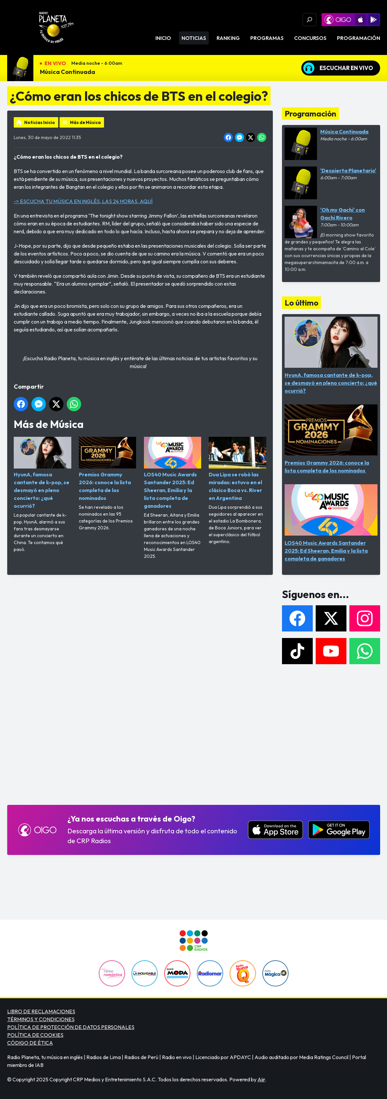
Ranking (228, 38)
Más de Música (85, 122)
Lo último (301, 303)
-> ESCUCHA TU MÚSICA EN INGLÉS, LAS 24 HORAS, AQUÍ (83, 201)
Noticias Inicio (39, 122)
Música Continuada (67, 72)
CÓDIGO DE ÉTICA (30, 1042)
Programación (358, 38)
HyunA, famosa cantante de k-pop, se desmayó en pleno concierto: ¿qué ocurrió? (42, 473)
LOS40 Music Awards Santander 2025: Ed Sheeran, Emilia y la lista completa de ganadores (172, 473)
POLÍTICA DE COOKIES (35, 1035)
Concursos (310, 38)
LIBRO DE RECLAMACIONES (41, 1011)
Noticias (194, 38)
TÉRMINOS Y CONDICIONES (41, 1019)
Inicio (163, 38)
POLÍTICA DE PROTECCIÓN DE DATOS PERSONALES (70, 1027)
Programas (267, 38)
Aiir (261, 1079)
